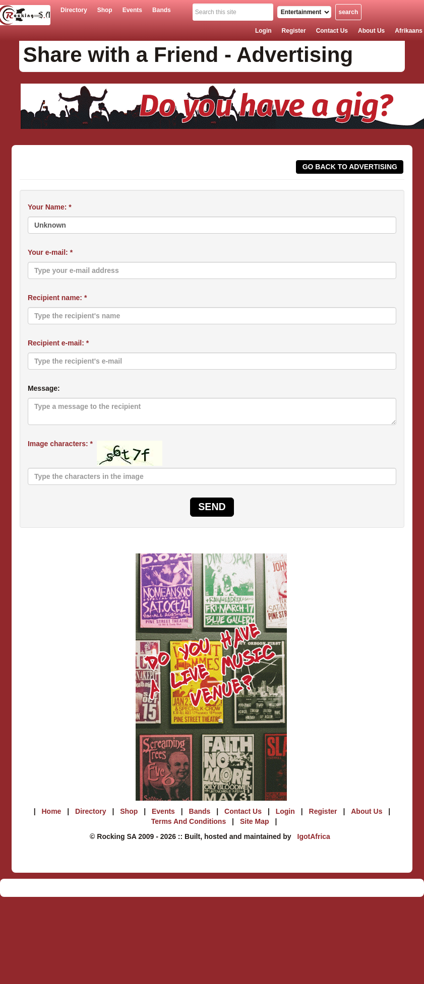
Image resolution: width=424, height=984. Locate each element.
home (51, 811)
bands (161, 10)
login (263, 30)
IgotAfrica (313, 836)
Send (211, 506)
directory (73, 10)
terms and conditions (188, 821)
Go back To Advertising (349, 167)
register (294, 30)
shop (104, 10)
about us (371, 30)
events (132, 10)
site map (254, 821)
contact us (332, 30)
